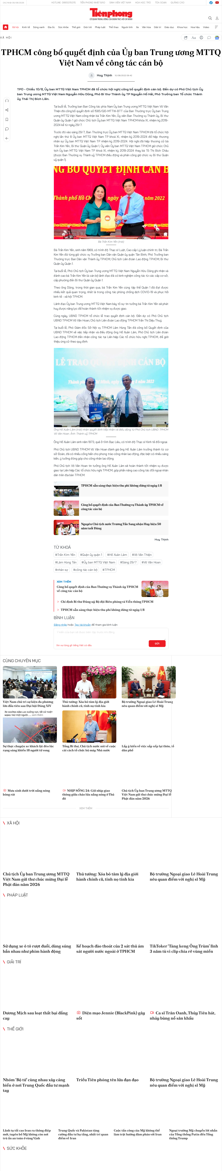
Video (206, 27)
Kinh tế (26, 27)
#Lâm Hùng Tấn (65, 562)
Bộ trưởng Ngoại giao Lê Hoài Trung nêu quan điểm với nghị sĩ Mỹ (147, 704)
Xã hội (15, 27)
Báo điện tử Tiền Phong (111, 14)
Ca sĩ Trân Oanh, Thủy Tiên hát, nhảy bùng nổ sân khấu (182, 1015)
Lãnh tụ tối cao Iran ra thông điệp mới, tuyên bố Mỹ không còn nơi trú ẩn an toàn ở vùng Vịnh (27, 1134)
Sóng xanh (39, 27)
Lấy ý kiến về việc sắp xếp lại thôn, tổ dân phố (148, 748)
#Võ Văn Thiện (142, 555)
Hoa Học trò (143, 2)
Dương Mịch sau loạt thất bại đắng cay (35, 1015)
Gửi (157, 643)
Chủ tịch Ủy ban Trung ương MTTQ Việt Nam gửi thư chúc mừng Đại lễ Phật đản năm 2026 (147, 794)
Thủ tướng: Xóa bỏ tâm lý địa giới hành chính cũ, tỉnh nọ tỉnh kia (85, 704)
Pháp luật (100, 27)
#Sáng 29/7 (128, 562)
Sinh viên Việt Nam (120, 2)
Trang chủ (5, 27)
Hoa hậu (195, 27)
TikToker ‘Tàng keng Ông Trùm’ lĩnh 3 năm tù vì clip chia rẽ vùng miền (184, 948)
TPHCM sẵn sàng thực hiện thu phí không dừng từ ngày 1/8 (121, 485)
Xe (137, 27)
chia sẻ (186, 37)
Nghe (7, 101)
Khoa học (182, 27)
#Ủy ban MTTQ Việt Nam (98, 562)
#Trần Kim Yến (65, 555)
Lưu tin (7, 120)
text (193, 37)
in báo (201, 38)
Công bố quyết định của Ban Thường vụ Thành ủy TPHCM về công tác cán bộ (122, 507)
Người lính (127, 27)
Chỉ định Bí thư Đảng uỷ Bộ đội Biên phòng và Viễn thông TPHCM (107, 602)
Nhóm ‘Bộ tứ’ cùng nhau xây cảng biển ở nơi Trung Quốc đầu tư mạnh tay (36, 1085)
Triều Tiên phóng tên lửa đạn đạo (107, 1079)
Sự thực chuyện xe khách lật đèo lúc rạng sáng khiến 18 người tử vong (28, 748)
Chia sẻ (7, 110)
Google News (217, 37)
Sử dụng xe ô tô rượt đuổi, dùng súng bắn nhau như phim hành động (37, 948)
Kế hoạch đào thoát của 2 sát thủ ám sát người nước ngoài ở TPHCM (110, 948)
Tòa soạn (160, 2)
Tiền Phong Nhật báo (92, 2)
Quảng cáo (177, 2)
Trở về (7, 138)
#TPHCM (108, 570)
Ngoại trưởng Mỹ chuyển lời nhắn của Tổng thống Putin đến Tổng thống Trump (193, 1134)
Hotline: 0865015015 (63, 2)
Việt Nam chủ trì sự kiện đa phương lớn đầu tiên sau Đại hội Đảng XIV (28, 704)
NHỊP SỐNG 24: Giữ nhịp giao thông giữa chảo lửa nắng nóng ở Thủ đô (88, 794)
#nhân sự (61, 570)
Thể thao (114, 27)
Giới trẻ (88, 27)
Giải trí (157, 27)
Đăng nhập (60, 624)
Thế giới (76, 27)
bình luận (209, 38)
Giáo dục (169, 27)
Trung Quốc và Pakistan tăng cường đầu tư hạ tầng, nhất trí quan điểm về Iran (83, 1134)
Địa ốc (51, 27)
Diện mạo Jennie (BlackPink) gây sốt (110, 1015)
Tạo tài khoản (82, 624)
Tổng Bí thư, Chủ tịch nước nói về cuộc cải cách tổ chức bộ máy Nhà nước (89, 748)
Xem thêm (216, 27)
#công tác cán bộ (85, 570)
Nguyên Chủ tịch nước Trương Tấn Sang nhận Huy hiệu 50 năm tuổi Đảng (121, 526)
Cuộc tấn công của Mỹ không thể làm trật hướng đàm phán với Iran (138, 1132)
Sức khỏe (63, 27)
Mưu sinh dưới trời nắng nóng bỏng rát (26, 792)
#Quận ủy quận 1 (91, 555)
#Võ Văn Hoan (151, 562)
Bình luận (7, 129)
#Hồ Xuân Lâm (117, 555)
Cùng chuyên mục (22, 660)
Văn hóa (146, 27)
